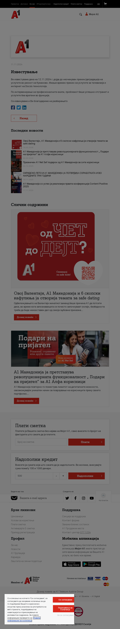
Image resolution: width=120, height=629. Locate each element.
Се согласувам (65, 600)
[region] (39, 609)
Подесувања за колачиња (65, 609)
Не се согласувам (65, 615)
